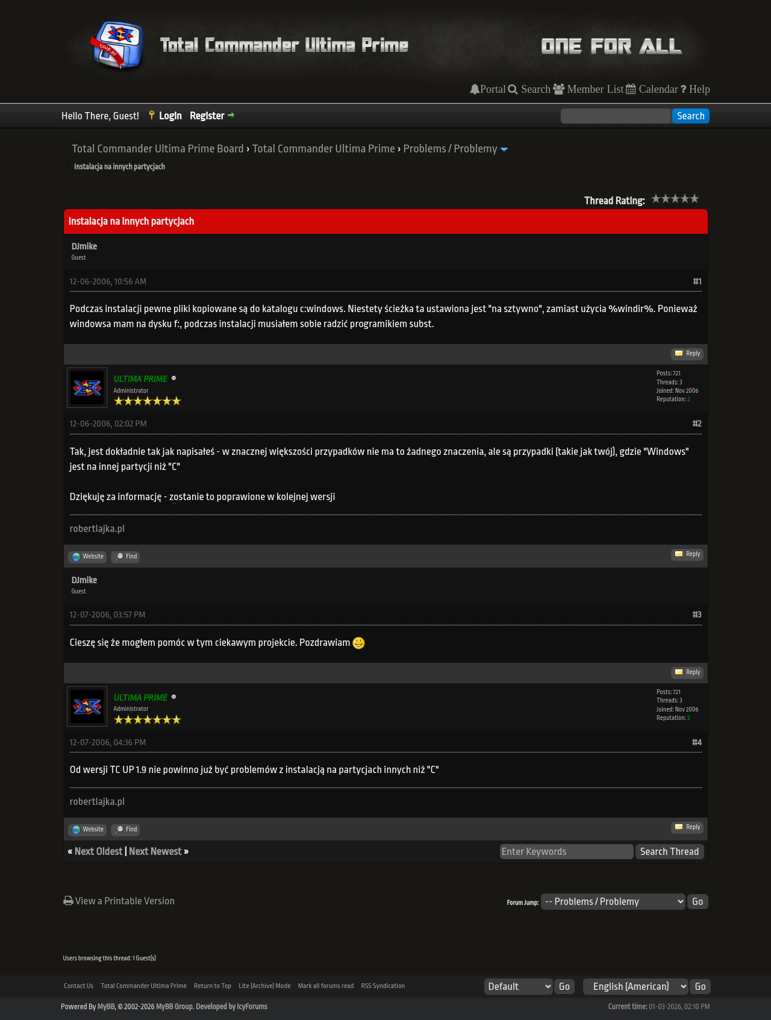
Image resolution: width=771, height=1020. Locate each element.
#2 (696, 424)
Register (207, 116)
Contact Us (78, 986)
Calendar (657, 89)
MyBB (106, 1007)
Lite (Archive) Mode (264, 986)
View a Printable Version (119, 901)
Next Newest (155, 851)
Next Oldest (99, 851)
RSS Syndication (383, 986)
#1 (697, 282)
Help (698, 89)
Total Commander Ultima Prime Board (158, 148)
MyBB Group (174, 1007)
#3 (696, 615)
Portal (493, 89)
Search (534, 89)
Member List (594, 89)
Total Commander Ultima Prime (323, 148)
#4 (697, 742)
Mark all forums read (326, 986)
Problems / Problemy (451, 148)
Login (170, 116)
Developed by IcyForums (231, 1007)
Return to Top (212, 986)
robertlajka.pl (97, 528)
